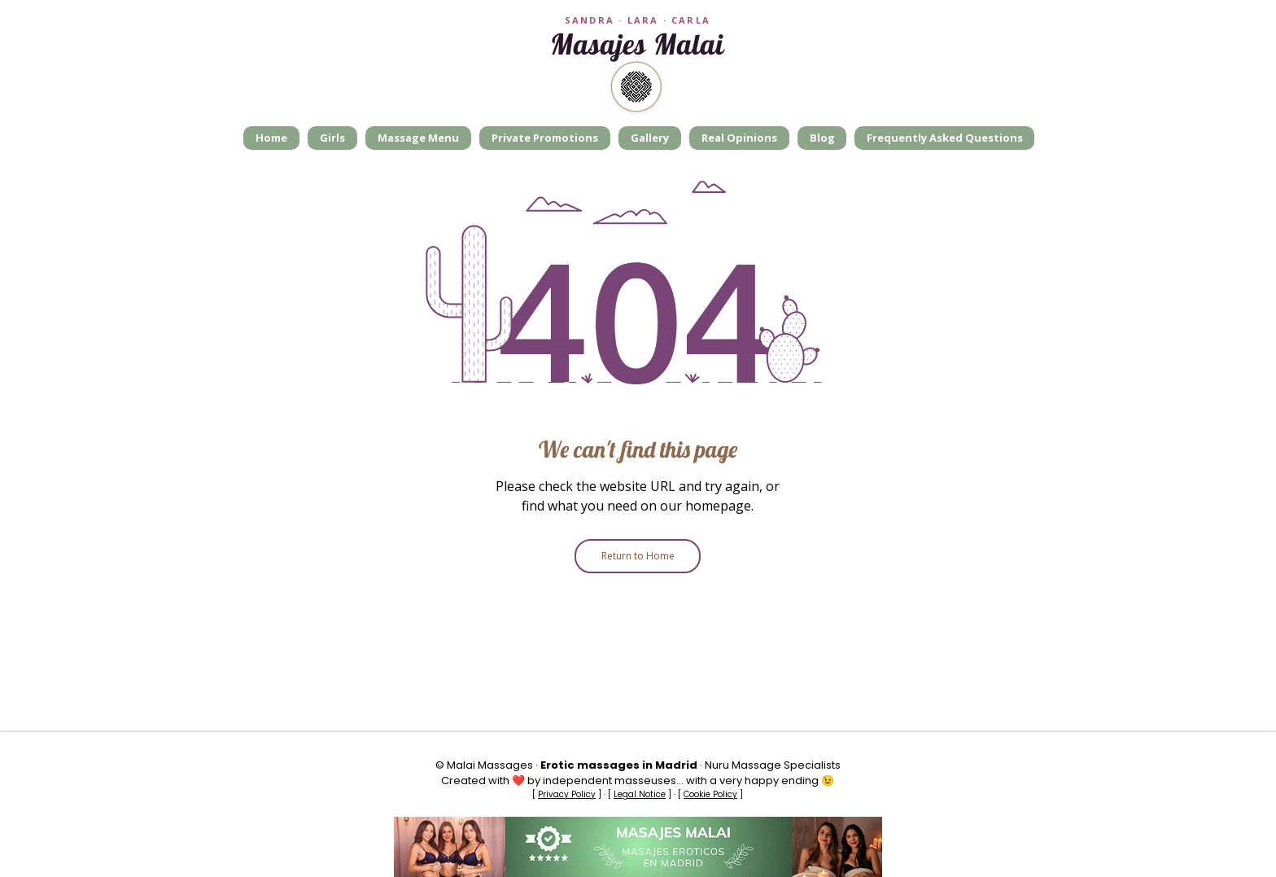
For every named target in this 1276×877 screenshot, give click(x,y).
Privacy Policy (567, 794)
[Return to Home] (638, 556)
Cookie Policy (710, 794)
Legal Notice (640, 794)
